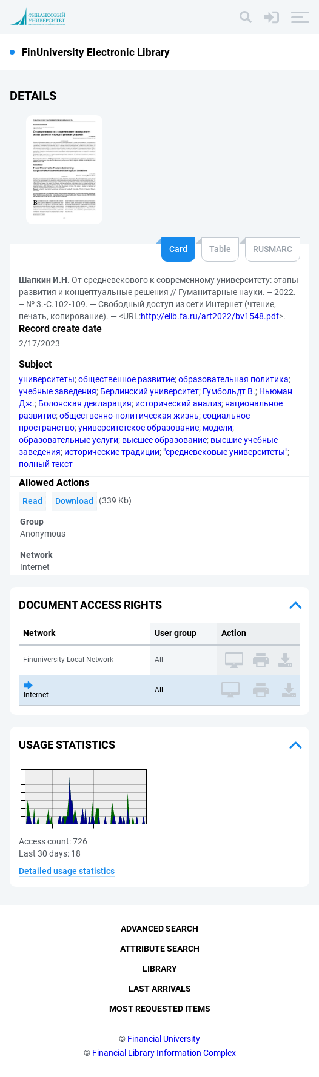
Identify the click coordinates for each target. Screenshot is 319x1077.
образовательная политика (233, 379)
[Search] (246, 17)
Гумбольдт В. (229, 391)
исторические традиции (112, 452)
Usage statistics (67, 744)
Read (32, 501)
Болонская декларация (85, 403)
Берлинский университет (149, 391)
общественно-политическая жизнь (129, 415)
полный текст (46, 464)
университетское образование (138, 427)
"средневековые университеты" (225, 452)
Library (160, 968)
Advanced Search (159, 928)
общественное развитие (126, 379)
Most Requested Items (159, 1008)
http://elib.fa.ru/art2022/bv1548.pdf (210, 316)
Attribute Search (160, 948)
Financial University (163, 1039)
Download (74, 501)
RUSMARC (272, 249)
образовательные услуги (68, 440)
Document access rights (90, 604)
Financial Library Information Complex (164, 1053)
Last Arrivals (160, 988)
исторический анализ (178, 403)
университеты (47, 379)
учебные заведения (57, 391)
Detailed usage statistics (67, 871)
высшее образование (164, 440)
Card (178, 249)
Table (220, 249)
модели (217, 427)
